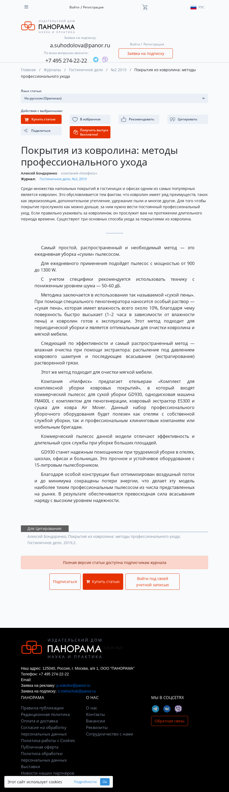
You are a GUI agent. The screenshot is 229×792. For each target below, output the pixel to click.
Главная (28, 69)
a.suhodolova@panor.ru (80, 45)
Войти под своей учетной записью (152, 581)
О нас (91, 707)
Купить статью (103, 581)
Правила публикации (42, 707)
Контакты (95, 714)
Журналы (52, 69)
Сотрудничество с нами (109, 734)
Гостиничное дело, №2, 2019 (63, 178)
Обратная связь (170, 721)
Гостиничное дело (86, 69)
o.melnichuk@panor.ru (77, 691)
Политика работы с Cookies (48, 740)
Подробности (85, 781)
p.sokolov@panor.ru (73, 685)
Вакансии (95, 721)
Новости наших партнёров (47, 773)
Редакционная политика (45, 714)
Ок (105, 781)
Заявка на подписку (145, 53)
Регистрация (93, 7)
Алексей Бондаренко (39, 173)
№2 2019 (118, 69)
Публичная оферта (39, 747)
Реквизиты (97, 727)
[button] (187, 119)
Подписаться (65, 581)
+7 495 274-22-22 (66, 60)
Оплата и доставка (39, 721)
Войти (74, 7)
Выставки (30, 766)
